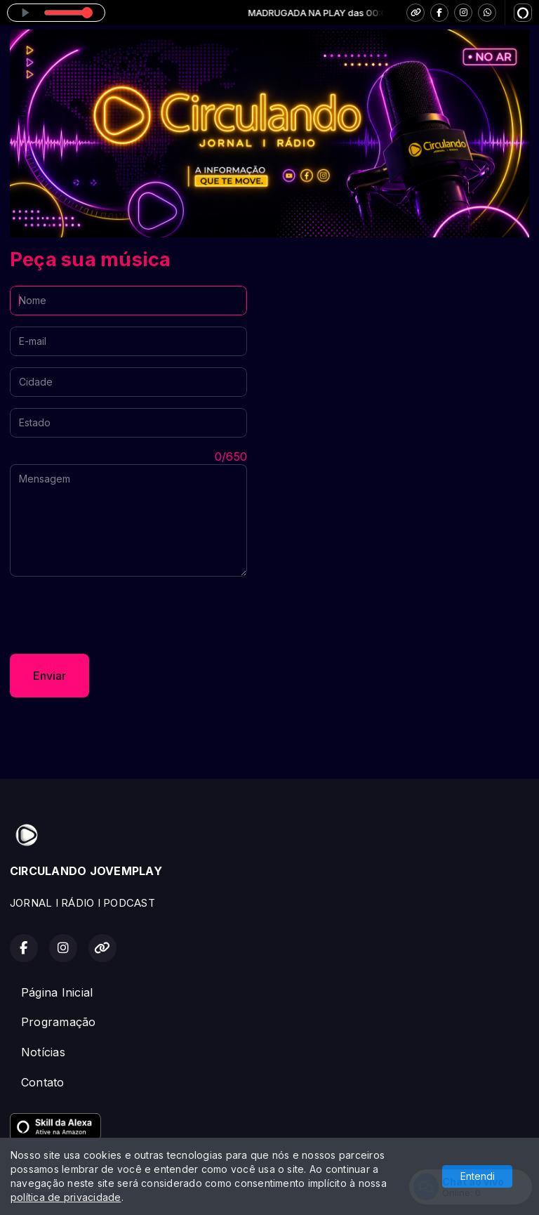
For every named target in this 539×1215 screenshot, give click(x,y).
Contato (43, 1082)
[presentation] (116, 615)
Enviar (49, 676)
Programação (58, 1022)
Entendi (477, 1176)
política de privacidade (66, 1197)
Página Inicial (57, 992)
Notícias (43, 1052)
